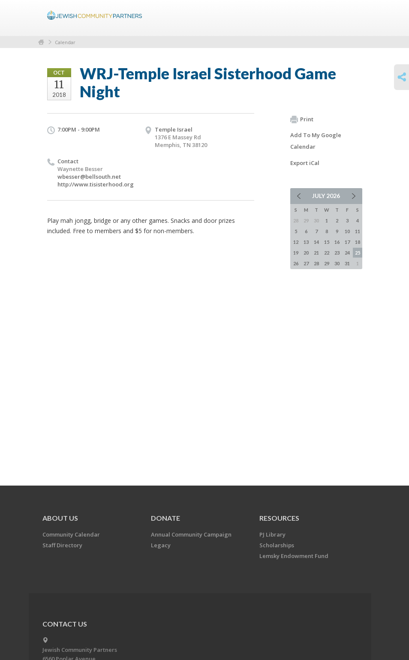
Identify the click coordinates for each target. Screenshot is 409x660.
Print (301, 119)
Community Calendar (71, 534)
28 (316, 263)
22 (326, 252)
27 (306, 263)
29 (326, 263)
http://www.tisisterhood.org (95, 184)
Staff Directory (62, 545)
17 (347, 242)
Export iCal (304, 163)
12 (295, 242)
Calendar (65, 42)
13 (306, 242)
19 (295, 252)
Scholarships (276, 545)
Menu (352, 18)
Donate (165, 518)
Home (41, 42)
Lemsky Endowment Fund (293, 556)
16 (337, 242)
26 (295, 263)
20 (306, 252)
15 (326, 242)
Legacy (161, 545)
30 (337, 263)
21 (316, 252)
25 (357, 252)
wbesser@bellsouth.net (89, 176)
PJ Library (272, 534)
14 (316, 242)
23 (337, 252)
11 (357, 231)
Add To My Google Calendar (315, 140)
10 (347, 231)
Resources (279, 518)
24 (347, 252)
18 (357, 242)
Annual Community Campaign (191, 534)
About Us (60, 518)
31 (347, 263)
